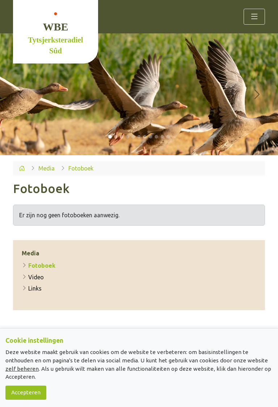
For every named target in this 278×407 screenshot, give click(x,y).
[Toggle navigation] (254, 17)
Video (33, 277)
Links (32, 288)
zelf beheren (22, 369)
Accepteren (26, 392)
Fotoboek (38, 266)
